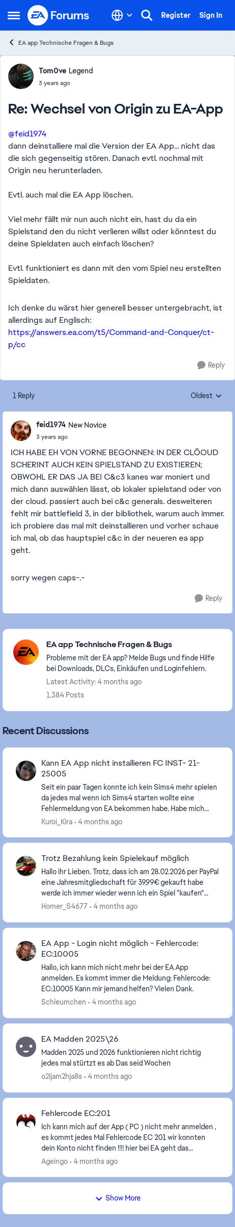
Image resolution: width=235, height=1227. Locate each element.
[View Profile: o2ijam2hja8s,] (26, 1047)
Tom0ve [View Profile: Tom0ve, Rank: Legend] (52, 70)
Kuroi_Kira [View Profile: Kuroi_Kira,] (56, 821)
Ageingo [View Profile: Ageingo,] (54, 1160)
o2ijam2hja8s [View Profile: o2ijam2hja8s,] (61, 1076)
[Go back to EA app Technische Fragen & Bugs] (134, 644)
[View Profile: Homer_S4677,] (26, 866)
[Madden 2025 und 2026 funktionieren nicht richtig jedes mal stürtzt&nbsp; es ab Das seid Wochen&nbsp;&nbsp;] (130, 1058)
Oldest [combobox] (206, 396)
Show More (118, 1198)
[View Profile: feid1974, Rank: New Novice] (21, 431)
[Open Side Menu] (14, 15)
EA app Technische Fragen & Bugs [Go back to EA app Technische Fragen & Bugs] (61, 42)
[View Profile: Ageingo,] (26, 1121)
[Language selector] (122, 15)
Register (176, 15)
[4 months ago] (98, 821)
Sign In (210, 15)
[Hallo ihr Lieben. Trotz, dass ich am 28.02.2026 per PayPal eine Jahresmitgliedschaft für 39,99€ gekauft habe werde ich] (130, 883)
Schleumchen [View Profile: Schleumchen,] (63, 1002)
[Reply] (211, 365)
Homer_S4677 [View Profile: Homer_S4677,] (64, 906)
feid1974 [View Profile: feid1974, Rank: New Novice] (51, 424)
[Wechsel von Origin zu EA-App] (66, 83)
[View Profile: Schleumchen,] (26, 951)
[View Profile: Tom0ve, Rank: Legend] (21, 76)
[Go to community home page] (59, 15)
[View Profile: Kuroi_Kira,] (26, 771)
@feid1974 (27, 133)
